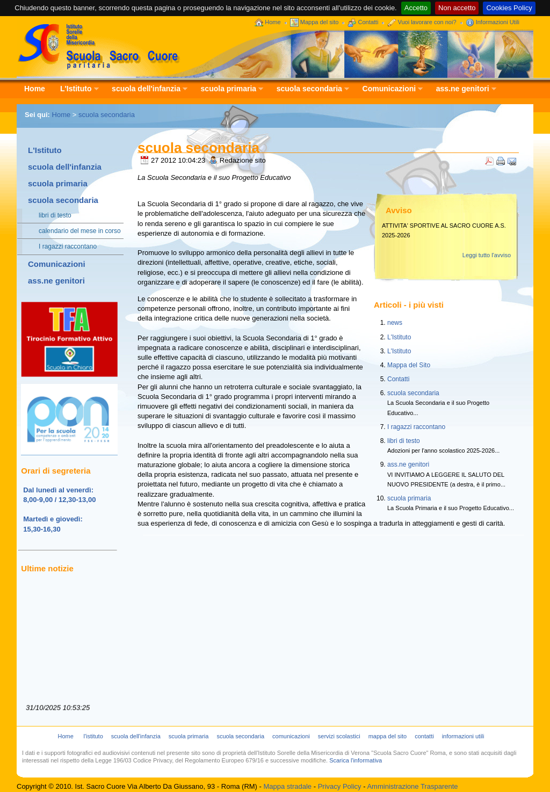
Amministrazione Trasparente (412, 786)
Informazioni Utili (497, 22)
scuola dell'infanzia (145, 89)
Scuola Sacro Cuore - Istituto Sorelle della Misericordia (99, 46)
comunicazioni (291, 736)
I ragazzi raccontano (62, 246)
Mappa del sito (319, 22)
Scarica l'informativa (355, 760)
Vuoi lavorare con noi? (427, 22)
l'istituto (93, 736)
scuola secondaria (309, 89)
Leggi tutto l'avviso (486, 255)
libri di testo (49, 215)
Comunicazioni (389, 89)
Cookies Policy (509, 8)
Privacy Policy (339, 786)
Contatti (368, 22)
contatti (424, 736)
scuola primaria (228, 89)
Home (272, 22)
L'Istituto (76, 89)
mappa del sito (387, 736)
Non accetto (456, 8)
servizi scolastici (339, 736)
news (394, 322)
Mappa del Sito (408, 365)
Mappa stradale (287, 786)
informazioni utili (463, 736)
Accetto (416, 8)
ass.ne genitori (462, 89)
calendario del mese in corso (74, 231)
